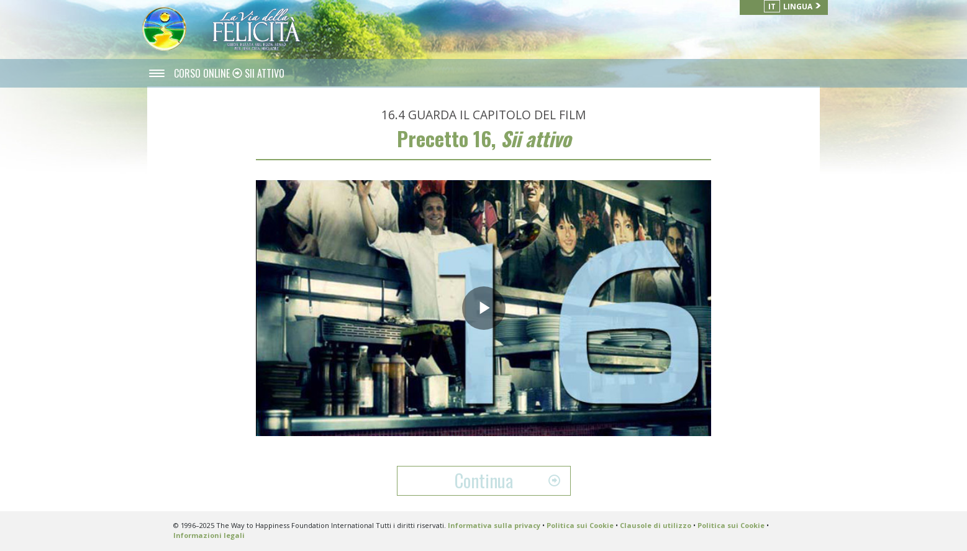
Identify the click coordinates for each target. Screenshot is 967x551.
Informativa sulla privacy (494, 525)
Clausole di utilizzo (655, 525)
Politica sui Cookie (580, 525)
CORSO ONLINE (203, 73)
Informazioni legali (209, 535)
